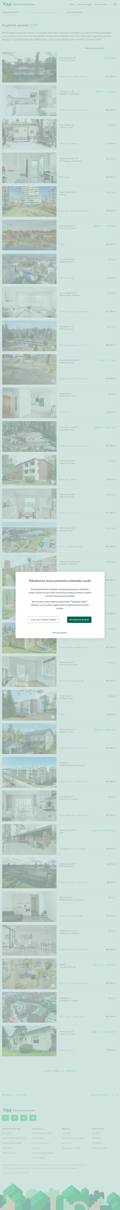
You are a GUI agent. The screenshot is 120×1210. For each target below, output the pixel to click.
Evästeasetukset (74, 605)
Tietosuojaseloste (59, 633)
